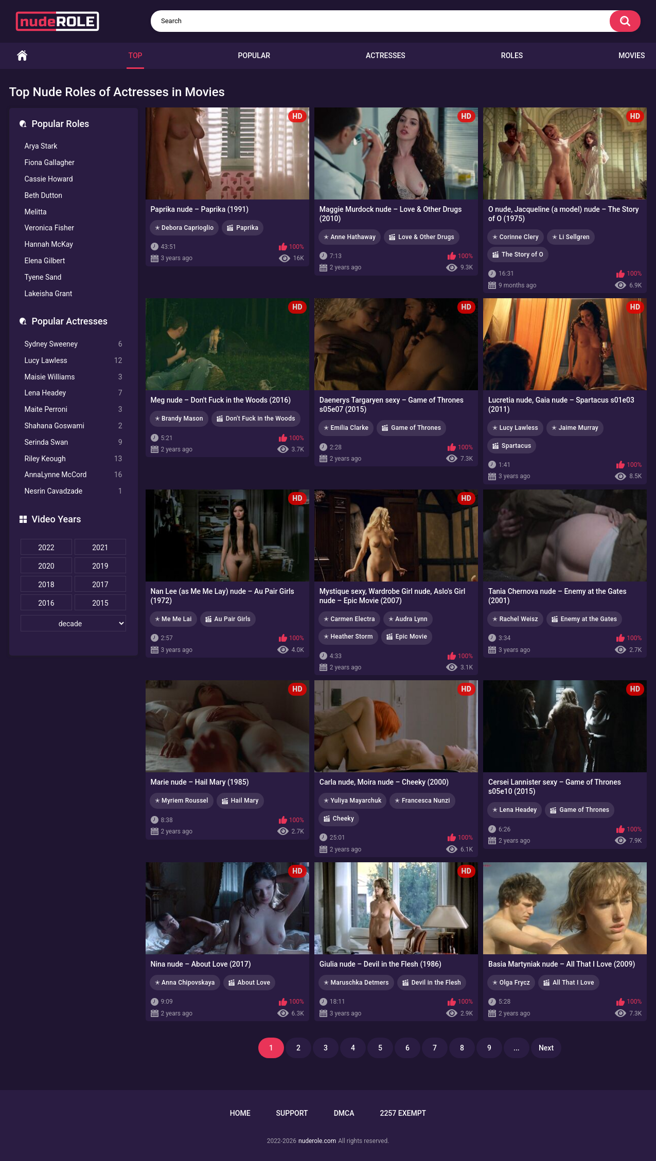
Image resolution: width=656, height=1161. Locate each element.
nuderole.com (317, 1141)
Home (22, 56)
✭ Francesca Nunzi (422, 800)
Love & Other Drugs (426, 237)
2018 (46, 584)
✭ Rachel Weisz (515, 619)
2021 (100, 547)
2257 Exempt (403, 1113)
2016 (46, 603)
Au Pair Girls (233, 619)
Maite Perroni (73, 409)
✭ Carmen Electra (349, 619)
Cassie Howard (49, 179)
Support (292, 1113)
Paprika (247, 227)
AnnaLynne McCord (73, 474)
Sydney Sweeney (73, 344)
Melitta (36, 212)
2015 (100, 603)
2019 (100, 566)
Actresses (385, 55)
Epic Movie (411, 636)
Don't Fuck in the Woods (260, 418)
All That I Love (573, 982)
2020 (46, 566)
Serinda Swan (73, 442)
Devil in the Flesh (436, 982)
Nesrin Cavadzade (73, 491)
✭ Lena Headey (514, 809)
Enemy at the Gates (589, 619)
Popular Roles (61, 123)
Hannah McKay (49, 244)
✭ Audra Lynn (408, 619)
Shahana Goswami (73, 426)
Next (546, 1048)
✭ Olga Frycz (511, 982)
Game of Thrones (416, 427)
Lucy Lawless (73, 360)
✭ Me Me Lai (173, 619)
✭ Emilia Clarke (346, 427)
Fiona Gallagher (50, 162)
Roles (512, 55)
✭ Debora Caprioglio (184, 227)
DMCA (344, 1113)
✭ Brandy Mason (179, 418)
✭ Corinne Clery (515, 237)
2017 (100, 584)
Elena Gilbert (45, 261)
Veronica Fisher (49, 228)
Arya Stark (41, 146)
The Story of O (522, 254)
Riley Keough (73, 459)
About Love (254, 982)
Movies (631, 55)
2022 (46, 547)
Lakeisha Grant (49, 293)
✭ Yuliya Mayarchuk (353, 800)
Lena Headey (73, 393)
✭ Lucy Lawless (515, 427)
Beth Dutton (44, 195)
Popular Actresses (70, 321)
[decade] (74, 623)
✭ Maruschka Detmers (356, 982)
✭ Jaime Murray (575, 427)
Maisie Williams (73, 377)
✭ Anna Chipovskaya (185, 982)
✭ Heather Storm (348, 636)
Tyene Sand (43, 277)
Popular (254, 55)
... (516, 1048)
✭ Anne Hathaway (350, 237)
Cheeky (343, 818)
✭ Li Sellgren (571, 237)
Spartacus (516, 445)
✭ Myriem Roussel (181, 800)
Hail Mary (245, 800)
